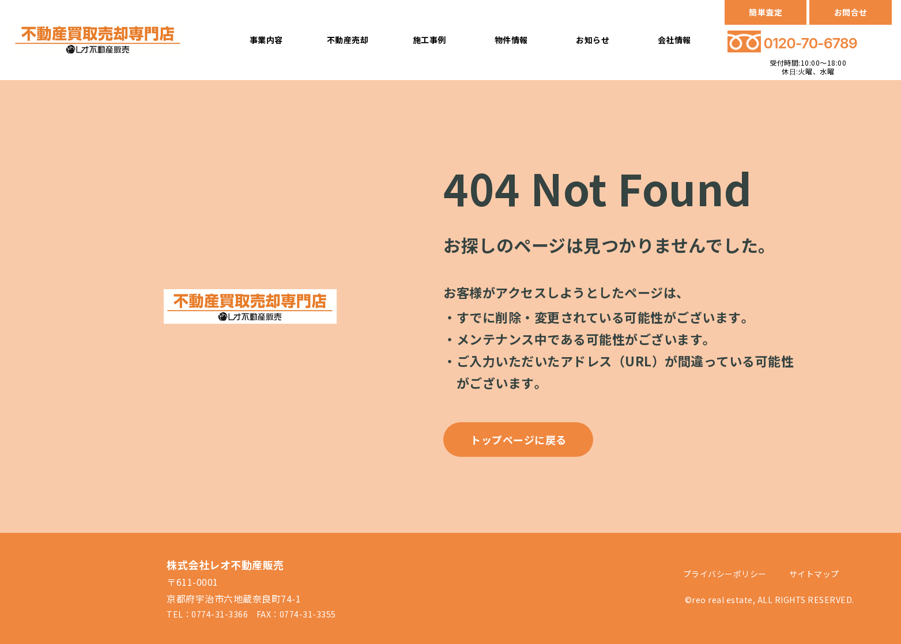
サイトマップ (814, 573)
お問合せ (851, 12)
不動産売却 (348, 40)
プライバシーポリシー (725, 573)
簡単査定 (765, 12)
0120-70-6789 (810, 43)
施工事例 (429, 40)
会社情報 (674, 40)
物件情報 (511, 40)
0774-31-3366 (219, 614)
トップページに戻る (518, 439)
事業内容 (266, 40)
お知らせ (592, 40)
